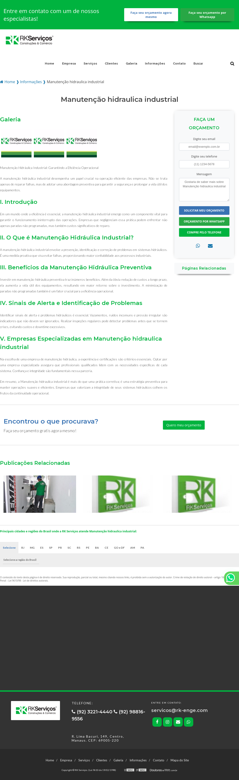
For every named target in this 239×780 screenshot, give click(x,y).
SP (51, 547)
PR (60, 547)
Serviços (90, 63)
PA (142, 547)
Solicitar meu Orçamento (204, 210)
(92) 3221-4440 (93, 712)
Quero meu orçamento (183, 425)
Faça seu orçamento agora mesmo (151, 14)
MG (32, 547)
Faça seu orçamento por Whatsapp (207, 14)
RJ (22, 547)
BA (97, 547)
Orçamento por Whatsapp (204, 221)
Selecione (9, 547)
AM (132, 547)
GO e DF (119, 547)
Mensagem (204, 174)
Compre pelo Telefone (204, 232)
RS (78, 547)
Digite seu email (204, 139)
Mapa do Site (180, 760)
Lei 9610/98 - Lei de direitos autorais (28, 580)
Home (49, 63)
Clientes (111, 63)
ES (41, 547)
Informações (155, 63)
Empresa (69, 63)
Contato (179, 63)
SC (69, 547)
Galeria (131, 63)
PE (87, 547)
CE (106, 547)
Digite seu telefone (204, 156)
